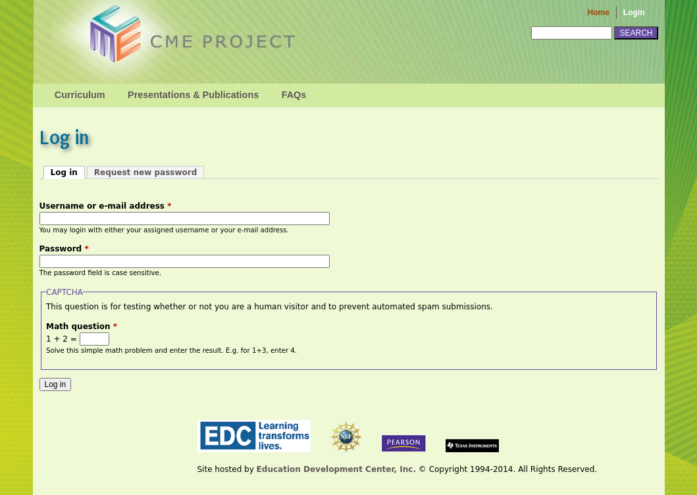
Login (634, 12)
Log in (68, 172)
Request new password (145, 172)
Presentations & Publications (193, 95)
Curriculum (80, 95)
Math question (81, 326)
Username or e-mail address (105, 206)
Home (598, 12)
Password (64, 248)
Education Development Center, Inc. (336, 469)
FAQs (294, 95)
